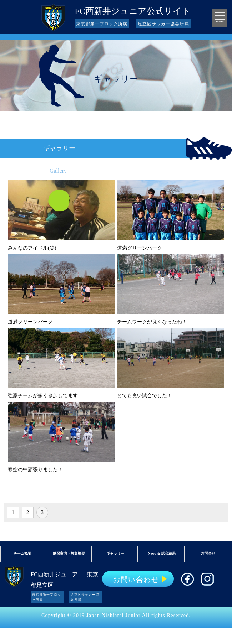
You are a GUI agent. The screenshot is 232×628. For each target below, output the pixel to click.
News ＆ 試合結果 (162, 553)
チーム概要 (22, 553)
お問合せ (208, 553)
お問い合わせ (136, 579)
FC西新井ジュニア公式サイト (132, 11)
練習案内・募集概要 (69, 553)
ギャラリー (115, 553)
